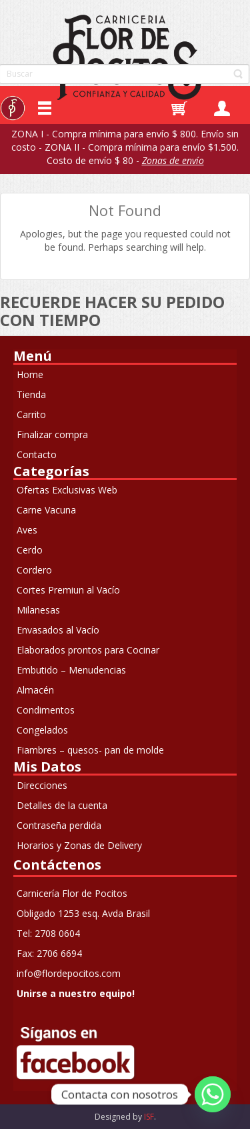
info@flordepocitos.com (69, 973)
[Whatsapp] (213, 1094)
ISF (149, 1116)
